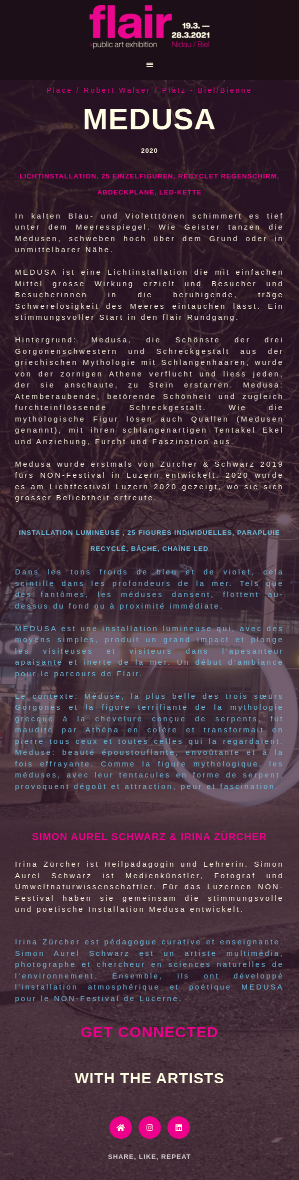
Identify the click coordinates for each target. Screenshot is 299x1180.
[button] (150, 64)
